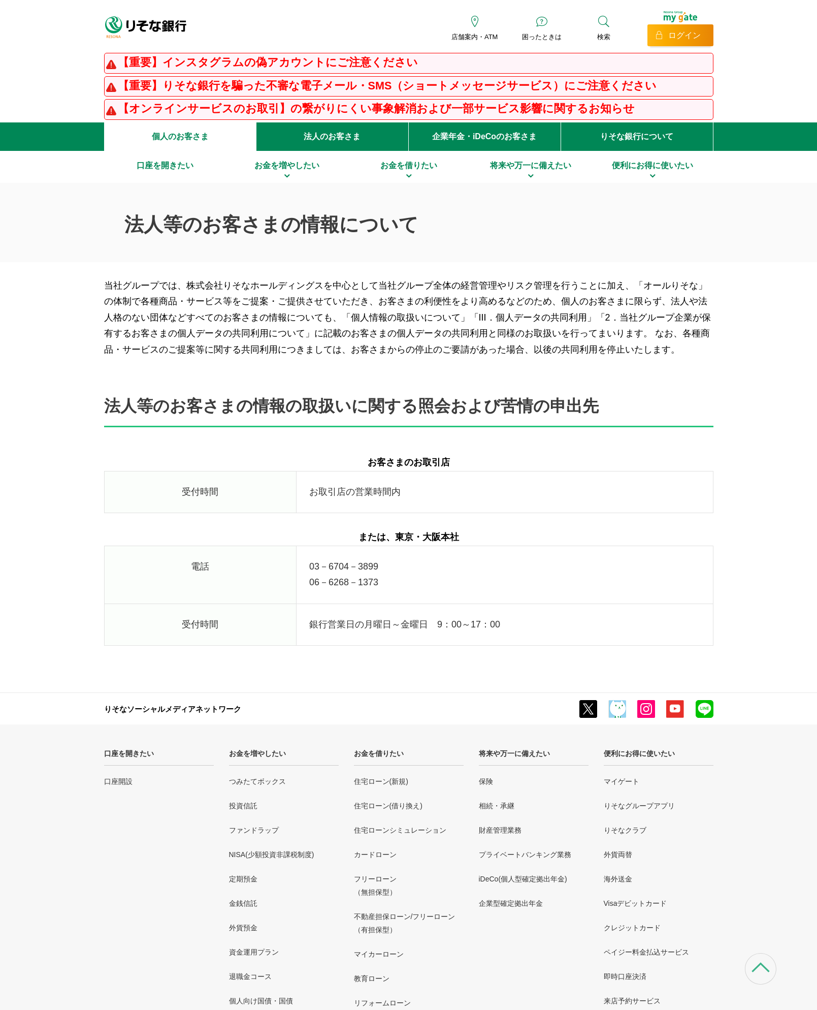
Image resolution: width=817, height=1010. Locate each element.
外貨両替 (618, 854)
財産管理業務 (500, 830)
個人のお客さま (180, 136)
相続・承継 (496, 806)
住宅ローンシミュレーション (400, 830)
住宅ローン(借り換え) (388, 806)
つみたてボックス (257, 781)
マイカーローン (379, 954)
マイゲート (621, 781)
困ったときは (542, 37)
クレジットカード (632, 928)
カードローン (375, 854)
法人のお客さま (332, 136)
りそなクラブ (625, 830)
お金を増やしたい (257, 753)
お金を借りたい (379, 753)
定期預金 (243, 879)
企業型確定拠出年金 (511, 903)
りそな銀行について (636, 136)
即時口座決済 (625, 976)
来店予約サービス (632, 1001)
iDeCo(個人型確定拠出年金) (523, 879)
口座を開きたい (129, 753)
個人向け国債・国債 (261, 1001)
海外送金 (618, 879)
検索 (603, 37)
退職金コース (250, 976)
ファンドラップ (254, 830)
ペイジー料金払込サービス (646, 952)
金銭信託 (243, 903)
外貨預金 (243, 928)
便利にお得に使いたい (639, 753)
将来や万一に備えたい (514, 753)
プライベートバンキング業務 (525, 854)
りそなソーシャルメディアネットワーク (172, 709)
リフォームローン (382, 1003)
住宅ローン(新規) (381, 781)
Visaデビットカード (635, 903)
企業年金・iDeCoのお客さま (484, 136)
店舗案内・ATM (474, 37)
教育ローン (371, 978)
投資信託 (243, 806)
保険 (486, 781)
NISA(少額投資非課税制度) (271, 854)
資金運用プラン (254, 952)
